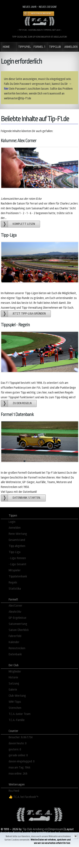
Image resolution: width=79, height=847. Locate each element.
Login (12, 522)
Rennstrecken (17, 648)
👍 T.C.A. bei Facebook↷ (24, 797)
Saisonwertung (18, 624)
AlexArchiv (15, 612)
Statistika (15, 588)
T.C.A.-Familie (17, 720)
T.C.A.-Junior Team (20, 714)
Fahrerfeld (15, 636)
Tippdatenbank (18, 576)
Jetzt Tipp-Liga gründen (29, 313)
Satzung (14, 683)
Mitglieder (15, 671)
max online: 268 (18, 773)
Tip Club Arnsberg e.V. (35, 829)
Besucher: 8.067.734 (21, 737)
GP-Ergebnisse (17, 618)
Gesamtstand (17, 540)
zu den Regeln (22, 403)
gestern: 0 (15, 749)
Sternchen (15, 708)
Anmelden (15, 528)
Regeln (13, 582)
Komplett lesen (24, 224)
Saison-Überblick (19, 630)
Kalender (14, 642)
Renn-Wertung (18, 534)
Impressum (56, 829)
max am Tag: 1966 (19, 767)
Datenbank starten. (27, 498)
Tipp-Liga (14, 552)
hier (6, 88)
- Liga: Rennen (17, 558)
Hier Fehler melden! (41, 14)
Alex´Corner (15, 605)
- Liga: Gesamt (17, 564)
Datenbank (15, 654)
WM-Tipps (15, 702)
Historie (13, 677)
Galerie (13, 689)
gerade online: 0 (18, 755)
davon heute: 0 (18, 743)
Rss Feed (14, 791)
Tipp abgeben (17, 546)
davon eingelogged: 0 (22, 761)
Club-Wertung (17, 696)
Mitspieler (15, 570)
